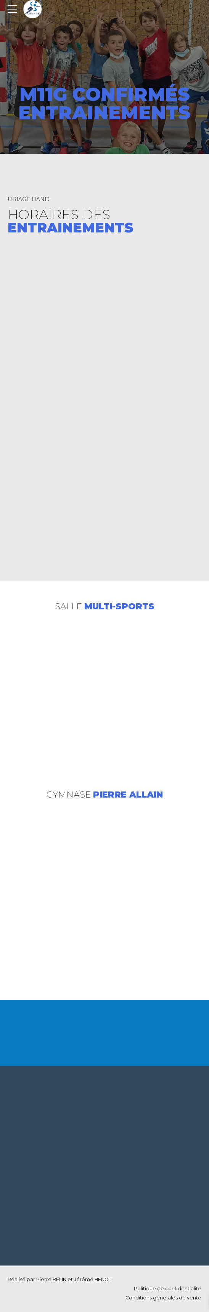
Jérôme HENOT (92, 1279)
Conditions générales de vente (163, 1298)
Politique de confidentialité (167, 1288)
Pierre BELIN (51, 1279)
